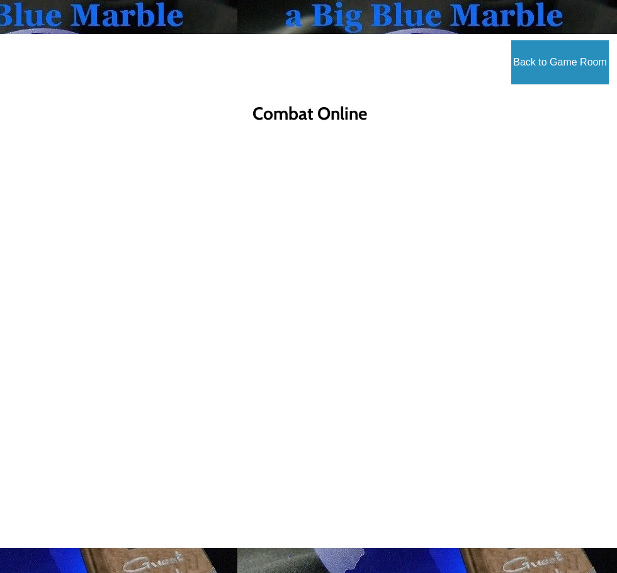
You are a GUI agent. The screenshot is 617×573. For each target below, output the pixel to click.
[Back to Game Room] (560, 62)
